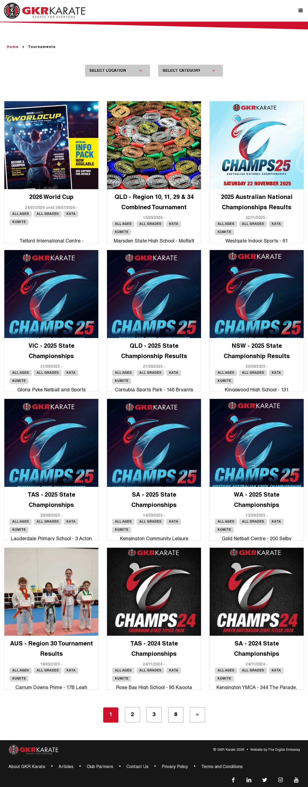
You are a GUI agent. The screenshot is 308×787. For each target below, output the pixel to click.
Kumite (19, 222)
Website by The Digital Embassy (275, 750)
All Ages (20, 214)
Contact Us (137, 767)
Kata (71, 214)
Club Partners (100, 767)
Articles (66, 767)
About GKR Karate (26, 767)
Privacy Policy (175, 767)
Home (13, 47)
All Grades (48, 214)
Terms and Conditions (222, 767)
